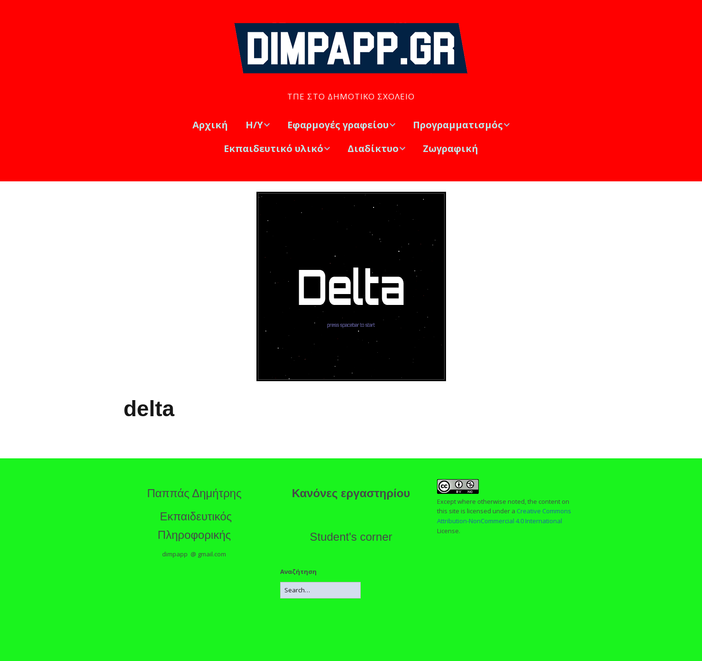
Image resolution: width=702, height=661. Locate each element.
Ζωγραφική (450, 148)
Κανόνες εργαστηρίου (351, 493)
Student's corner (351, 536)
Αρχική (210, 124)
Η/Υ (254, 124)
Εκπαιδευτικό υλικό (273, 148)
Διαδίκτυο (373, 148)
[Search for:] (320, 590)
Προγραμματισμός (458, 124)
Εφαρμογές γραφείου (338, 124)
